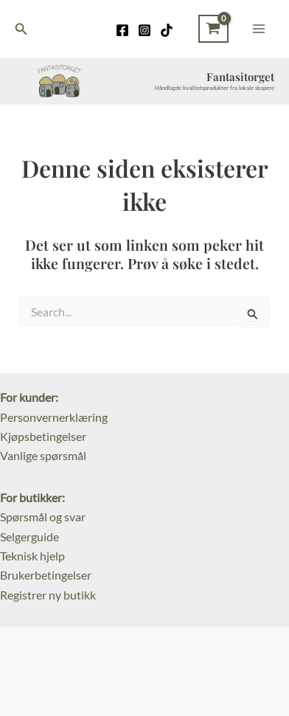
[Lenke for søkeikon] (21, 29)
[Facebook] (122, 30)
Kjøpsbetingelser (43, 436)
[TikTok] (166, 30)
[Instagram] (144, 30)
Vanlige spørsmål (43, 455)
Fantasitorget (240, 76)
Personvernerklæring (54, 417)
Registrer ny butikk (48, 595)
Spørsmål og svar (43, 517)
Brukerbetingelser (45, 575)
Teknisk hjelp (32, 556)
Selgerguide (29, 536)
